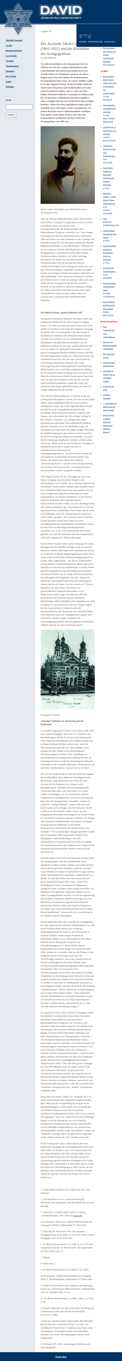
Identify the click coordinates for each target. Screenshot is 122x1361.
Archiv (9, 45)
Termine (10, 61)
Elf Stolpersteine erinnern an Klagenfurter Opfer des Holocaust (109, 252)
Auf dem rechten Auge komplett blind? (109, 286)
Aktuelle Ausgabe (14, 40)
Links (8, 81)
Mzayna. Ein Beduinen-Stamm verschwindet (109, 345)
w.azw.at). (77, 1215)
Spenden (10, 71)
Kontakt (10, 86)
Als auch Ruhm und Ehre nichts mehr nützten (109, 305)
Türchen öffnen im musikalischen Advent (109, 234)
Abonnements (12, 66)
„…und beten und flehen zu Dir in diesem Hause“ (110, 406)
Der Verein (11, 76)
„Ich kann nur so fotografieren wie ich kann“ (109, 130)
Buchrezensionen (14, 50)
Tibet (105, 219)
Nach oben (61, 1357)
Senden (10, 114)
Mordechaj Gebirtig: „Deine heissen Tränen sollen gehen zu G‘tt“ (109, 200)
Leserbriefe (11, 56)
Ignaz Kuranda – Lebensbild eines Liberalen (109, 108)
